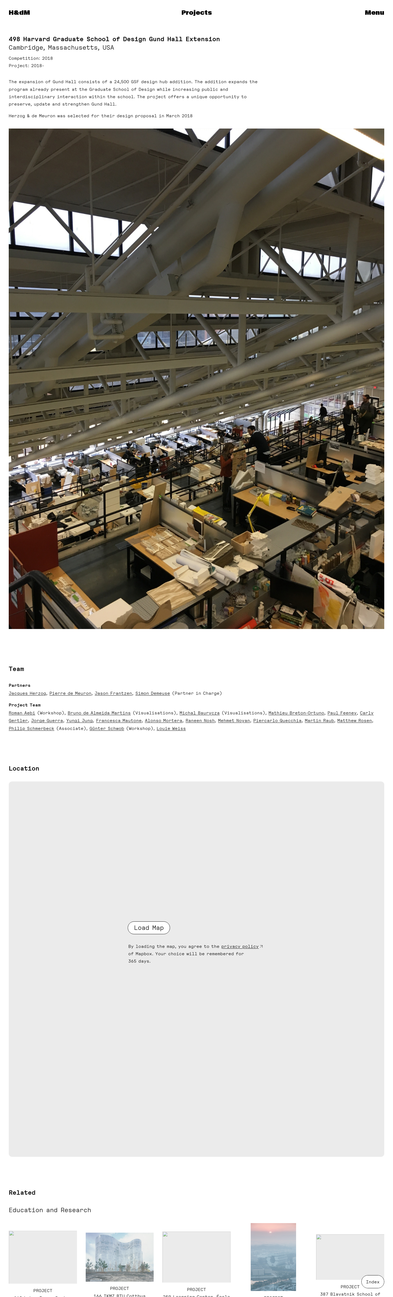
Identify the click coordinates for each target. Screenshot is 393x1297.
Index (373, 1282)
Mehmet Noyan (234, 720)
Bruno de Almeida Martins (99, 713)
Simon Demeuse (152, 693)
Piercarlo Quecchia (277, 720)
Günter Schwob (107, 728)
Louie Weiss (171, 728)
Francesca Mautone (119, 720)
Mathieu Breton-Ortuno (296, 713)
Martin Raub (319, 720)
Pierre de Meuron (70, 693)
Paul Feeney (342, 713)
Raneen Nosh (200, 720)
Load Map (149, 927)
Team (16, 668)
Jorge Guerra (47, 720)
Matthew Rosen (354, 720)
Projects (196, 13)
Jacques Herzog (27, 693)
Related (22, 1192)
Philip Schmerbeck (31, 728)
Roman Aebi (22, 713)
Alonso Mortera (163, 720)
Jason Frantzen (113, 693)
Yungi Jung (79, 720)
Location (24, 768)
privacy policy (240, 946)
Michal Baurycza (200, 713)
